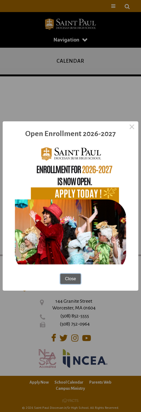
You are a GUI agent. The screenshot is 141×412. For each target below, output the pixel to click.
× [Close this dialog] (132, 127)
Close (70, 278)
